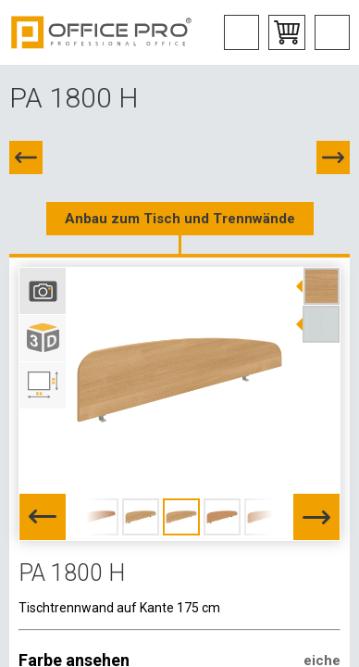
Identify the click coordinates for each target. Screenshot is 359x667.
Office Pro (101, 32)
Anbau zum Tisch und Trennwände (180, 218)
